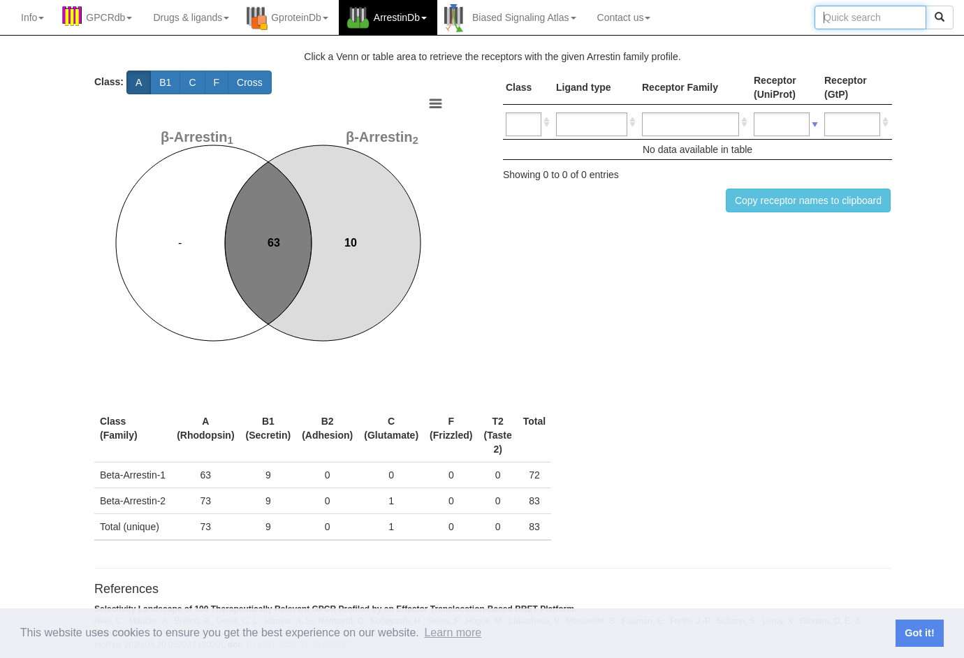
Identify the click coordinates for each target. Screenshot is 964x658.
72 (534, 475)
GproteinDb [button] (299, 17)
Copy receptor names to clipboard (808, 200)
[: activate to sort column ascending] (528, 122)
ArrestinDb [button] (400, 17)
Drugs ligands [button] (191, 17)
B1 (165, 82)
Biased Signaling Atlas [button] (524, 17)
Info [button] (32, 17)
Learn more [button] (452, 632)
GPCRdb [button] (109, 17)
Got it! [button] (919, 632)
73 (206, 500)
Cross (250, 82)
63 (206, 475)
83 (534, 500)
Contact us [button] (624, 17)
